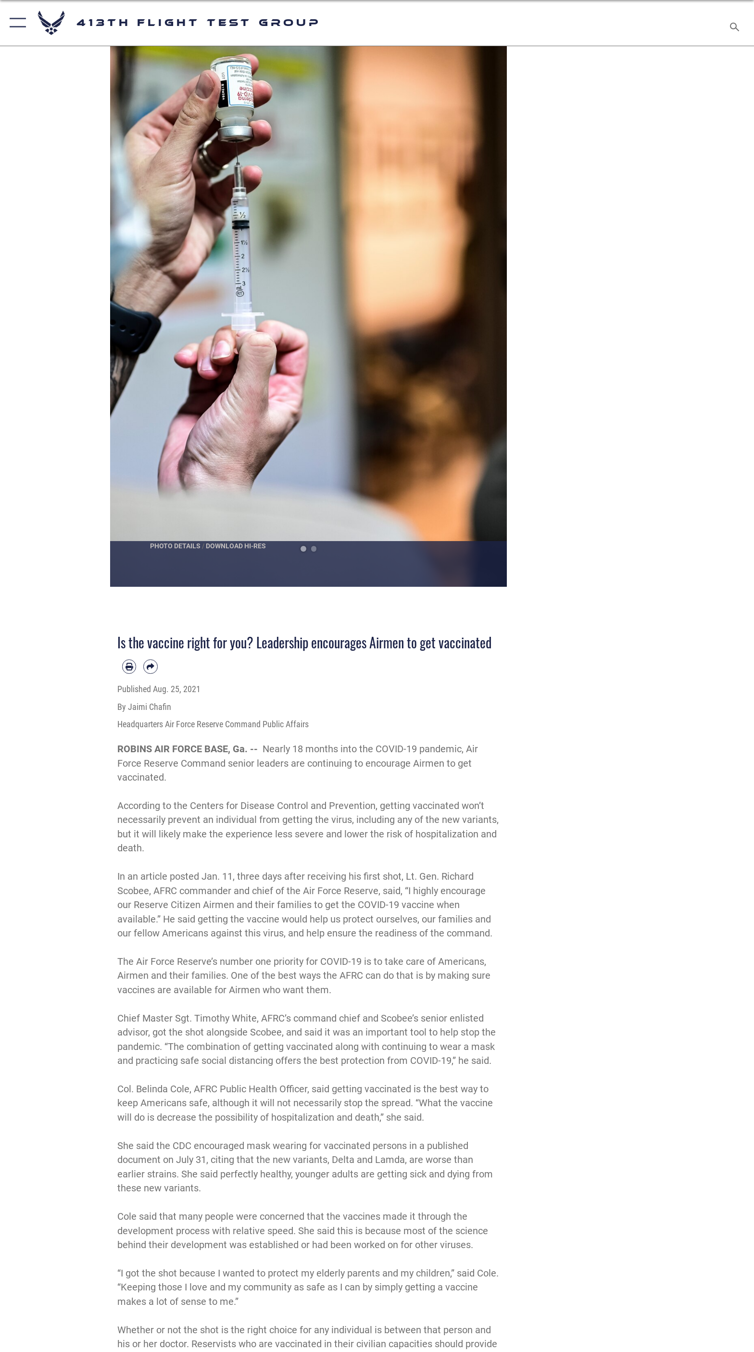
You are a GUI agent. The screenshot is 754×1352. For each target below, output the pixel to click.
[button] (15, 23)
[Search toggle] (736, 23)
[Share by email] (150, 666)
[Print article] (129, 666)
